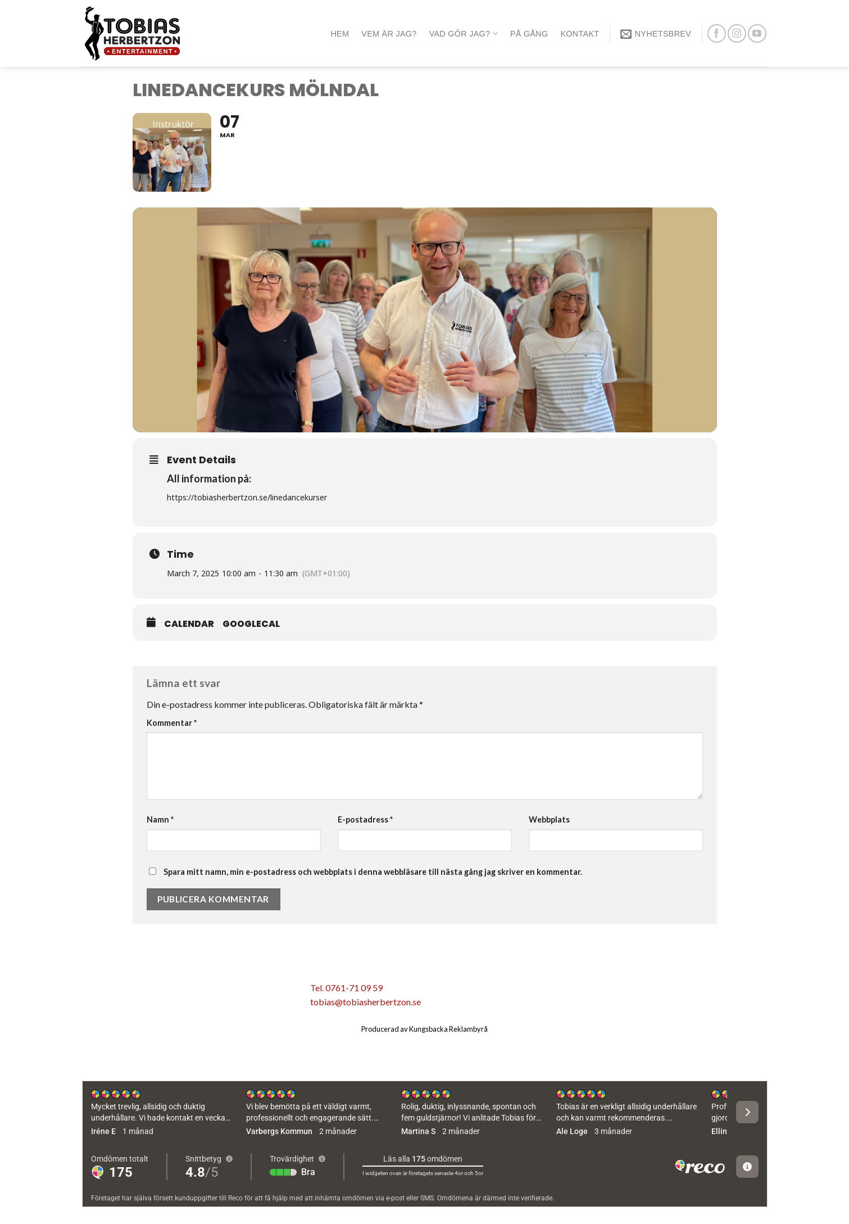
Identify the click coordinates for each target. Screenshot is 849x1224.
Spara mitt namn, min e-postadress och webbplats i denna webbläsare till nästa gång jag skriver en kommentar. (373, 872)
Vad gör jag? (463, 33)
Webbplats (549, 819)
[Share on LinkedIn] (244, 991)
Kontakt (579, 33)
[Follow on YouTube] (757, 33)
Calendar (189, 624)
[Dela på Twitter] (172, 991)
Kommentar (172, 723)
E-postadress (365, 819)
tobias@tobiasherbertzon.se (365, 1001)
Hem (339, 33)
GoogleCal (251, 624)
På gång (529, 33)
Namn (160, 819)
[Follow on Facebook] (716, 33)
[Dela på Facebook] (149, 991)
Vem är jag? (388, 33)
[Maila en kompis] (196, 991)
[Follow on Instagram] (737, 33)
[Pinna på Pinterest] (220, 991)
